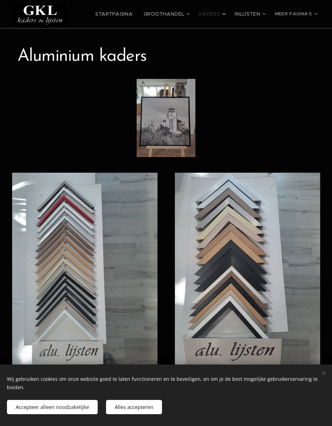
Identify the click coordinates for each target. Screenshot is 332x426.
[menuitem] (126, 14)
